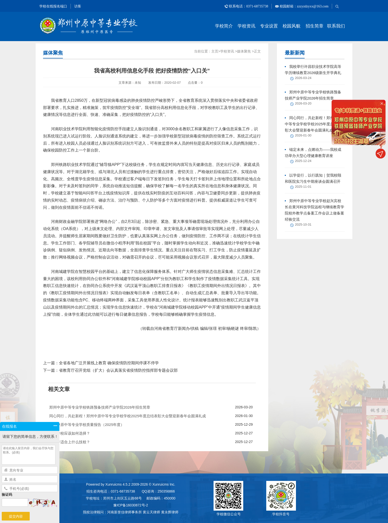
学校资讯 (246, 26)
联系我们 (336, 26)
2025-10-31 (303, 224)
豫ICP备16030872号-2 (130, 505)
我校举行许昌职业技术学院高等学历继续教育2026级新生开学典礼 (313, 69)
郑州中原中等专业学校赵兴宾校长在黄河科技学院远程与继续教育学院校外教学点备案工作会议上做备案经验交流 (314, 210)
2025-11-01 (303, 186)
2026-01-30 (303, 135)
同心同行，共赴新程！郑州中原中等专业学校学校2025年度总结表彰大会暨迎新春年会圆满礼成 (313, 124)
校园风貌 (291, 26)
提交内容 (16, 516)
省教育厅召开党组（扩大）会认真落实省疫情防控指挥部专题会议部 (118, 370)
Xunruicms (113, 484)
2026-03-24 (303, 78)
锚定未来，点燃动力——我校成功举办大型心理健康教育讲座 (313, 152)
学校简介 (224, 26)
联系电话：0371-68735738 (248, 6)
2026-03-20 (303, 103)
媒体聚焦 (244, 51)
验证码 (7, 495)
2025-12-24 (303, 161)
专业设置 (269, 26)
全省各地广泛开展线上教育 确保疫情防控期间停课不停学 (109, 363)
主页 (214, 51)
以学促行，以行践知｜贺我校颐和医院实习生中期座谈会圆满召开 (313, 178)
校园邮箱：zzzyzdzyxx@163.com (303, 6)
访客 (77, 6)
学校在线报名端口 (53, 6)
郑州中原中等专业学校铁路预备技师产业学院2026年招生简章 (313, 95)
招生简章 (314, 26)
